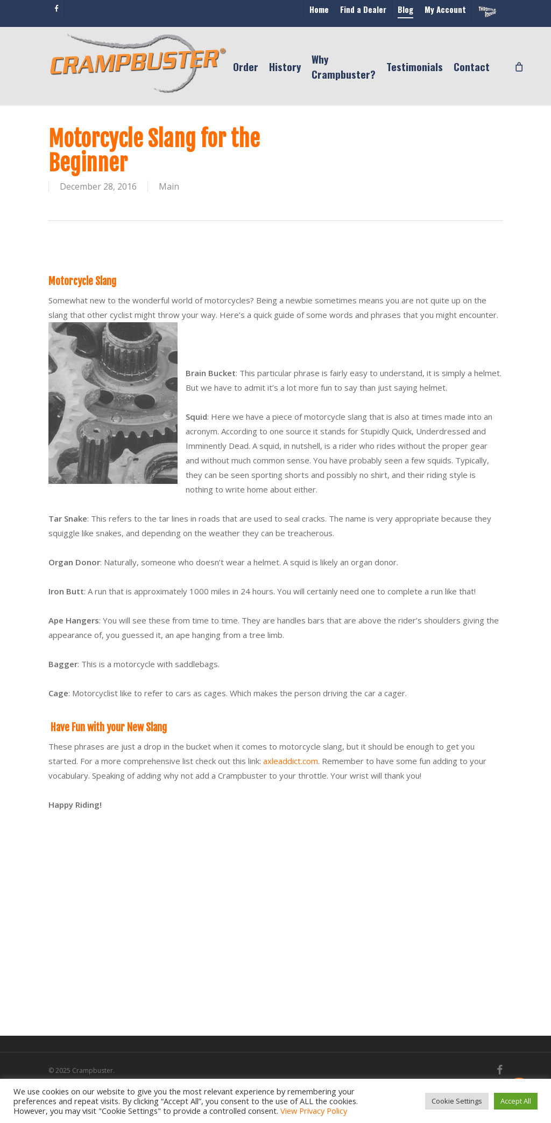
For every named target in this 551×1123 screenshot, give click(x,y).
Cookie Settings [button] (457, 1101)
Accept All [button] (515, 1101)
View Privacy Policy (313, 1110)
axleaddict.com (290, 760)
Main (169, 186)
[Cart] (519, 66)
